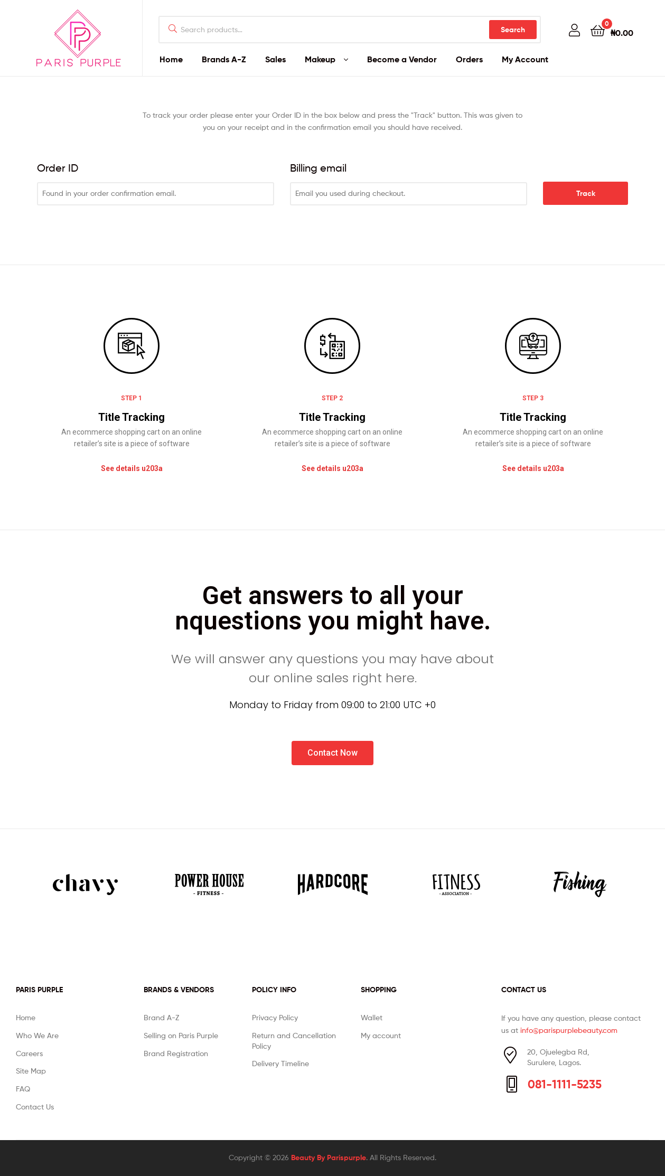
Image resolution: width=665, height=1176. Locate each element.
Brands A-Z (224, 59)
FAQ (23, 1088)
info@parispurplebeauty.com (568, 1030)
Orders (469, 59)
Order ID (57, 168)
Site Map (31, 1070)
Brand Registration (176, 1053)
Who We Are (37, 1035)
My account (381, 1035)
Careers (29, 1053)
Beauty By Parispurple (328, 1157)
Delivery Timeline (280, 1063)
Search (513, 29)
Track (585, 193)
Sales (275, 59)
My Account (525, 59)
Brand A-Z (161, 1017)
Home (171, 59)
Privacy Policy (275, 1017)
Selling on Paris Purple (181, 1035)
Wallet (371, 1017)
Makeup (320, 59)
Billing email (318, 168)
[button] (131, 468)
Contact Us (35, 1106)
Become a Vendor (402, 59)
